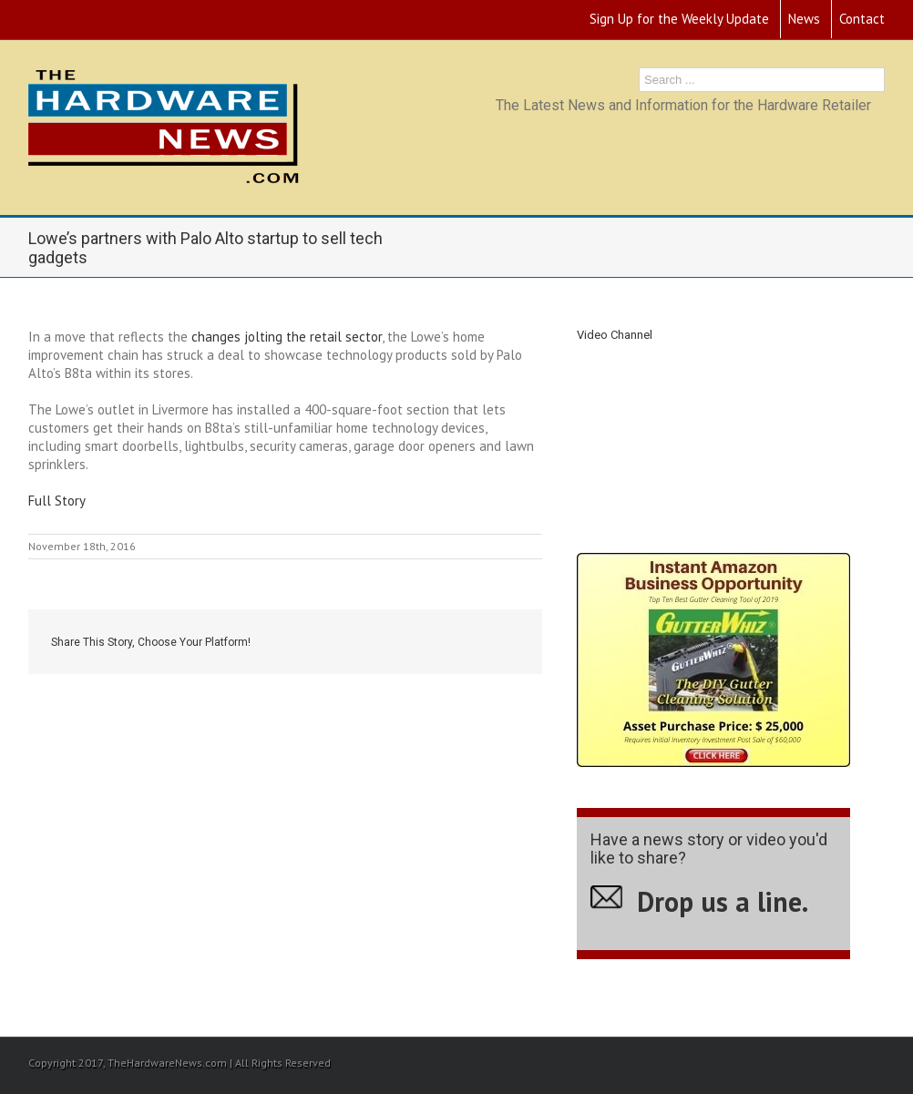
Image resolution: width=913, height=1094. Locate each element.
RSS (34, 16)
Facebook (344, 642)
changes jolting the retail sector (286, 336)
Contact (862, 18)
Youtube (68, 21)
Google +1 (461, 643)
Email (507, 643)
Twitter (380, 642)
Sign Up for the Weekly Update (679, 18)
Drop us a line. (722, 901)
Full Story (57, 500)
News (804, 18)
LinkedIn (419, 641)
